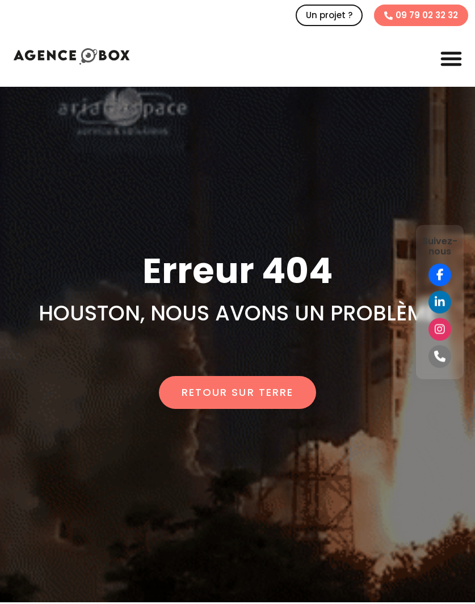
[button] (451, 58)
